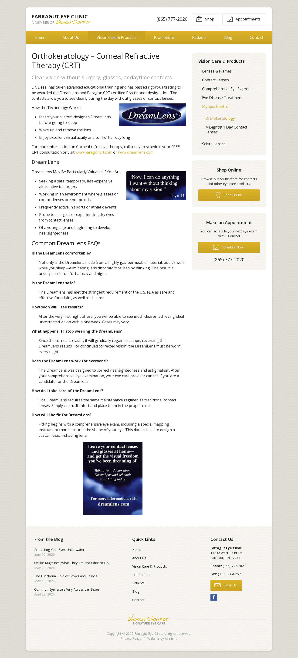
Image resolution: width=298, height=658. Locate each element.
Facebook (213, 597)
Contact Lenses (215, 80)
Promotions (164, 37)
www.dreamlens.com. (136, 152)
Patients (199, 37)
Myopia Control (215, 106)
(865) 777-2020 (171, 19)
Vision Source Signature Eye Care (149, 619)
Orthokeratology (220, 118)
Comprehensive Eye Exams (225, 88)
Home (40, 37)
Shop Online (228, 194)
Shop (205, 19)
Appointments (244, 19)
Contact (256, 37)
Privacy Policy (131, 638)
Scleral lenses (214, 143)
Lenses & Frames (217, 71)
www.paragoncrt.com (93, 152)
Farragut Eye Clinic (148, 633)
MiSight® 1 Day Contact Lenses (226, 130)
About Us (71, 37)
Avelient (171, 638)
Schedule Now (228, 247)
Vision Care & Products (116, 37)
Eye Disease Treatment (222, 97)
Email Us (225, 585)
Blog (228, 37)
